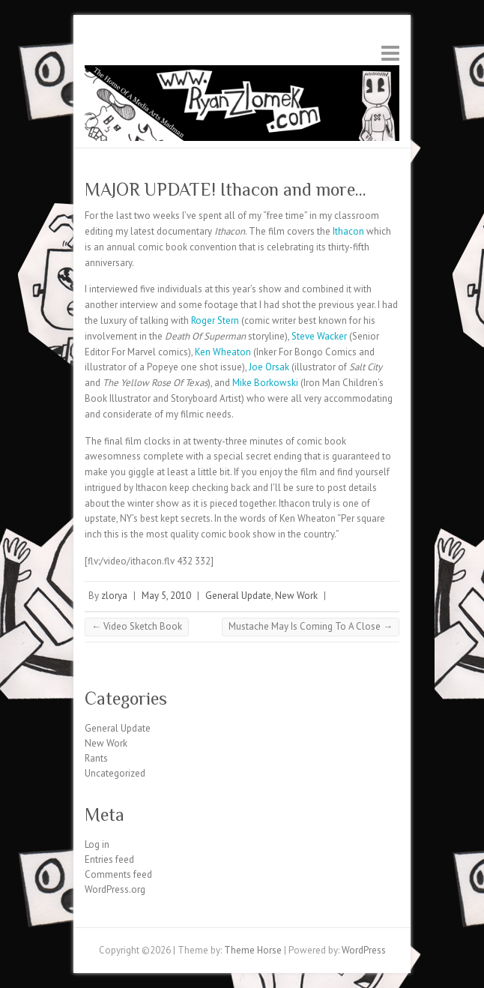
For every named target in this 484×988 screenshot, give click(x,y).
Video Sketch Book (136, 626)
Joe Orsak (270, 367)
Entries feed (109, 859)
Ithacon (348, 231)
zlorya (114, 595)
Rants (96, 758)
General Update (238, 595)
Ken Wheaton (223, 352)
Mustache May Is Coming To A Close (311, 626)
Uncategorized (115, 773)
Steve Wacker (320, 336)
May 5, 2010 (166, 595)
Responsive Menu (390, 53)
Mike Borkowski (266, 382)
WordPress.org (115, 889)
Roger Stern (216, 320)
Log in (97, 844)
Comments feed (118, 874)
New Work (296, 595)
